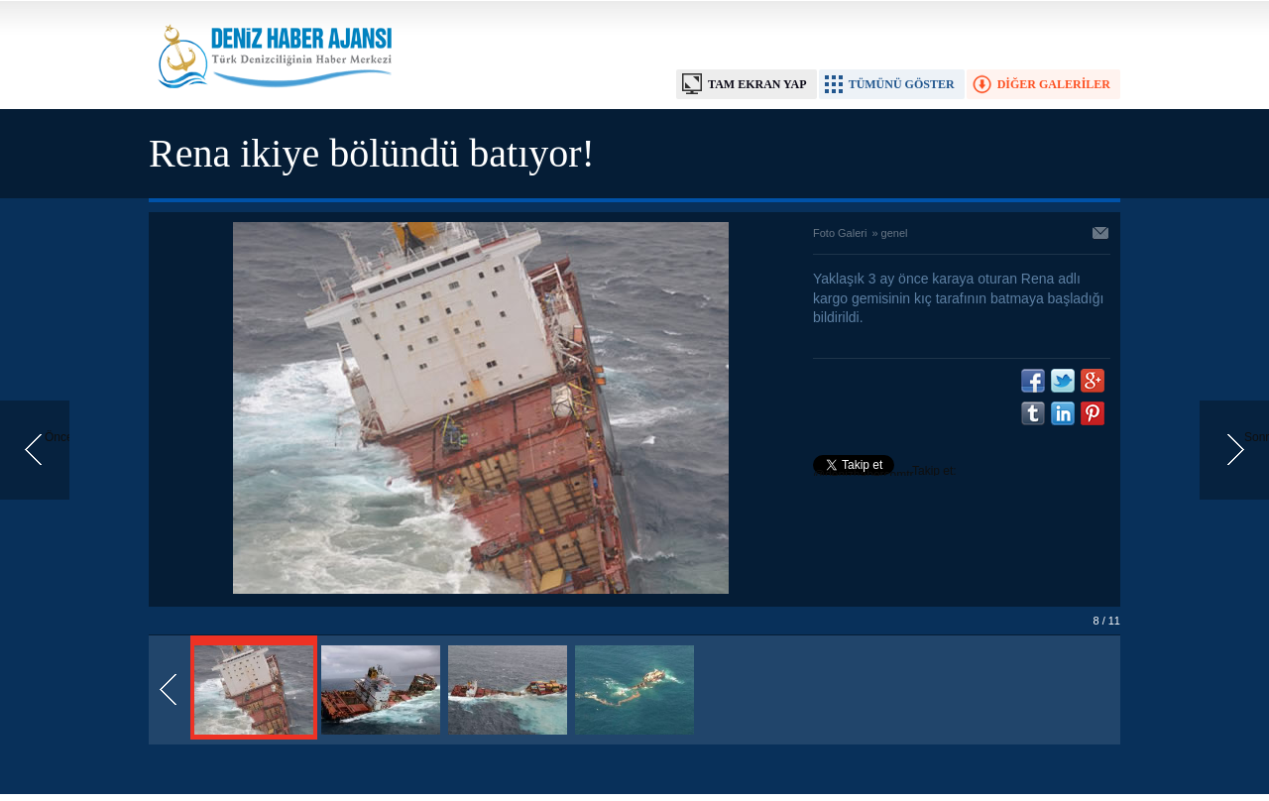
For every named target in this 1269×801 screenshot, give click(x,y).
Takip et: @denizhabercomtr (885, 473)
